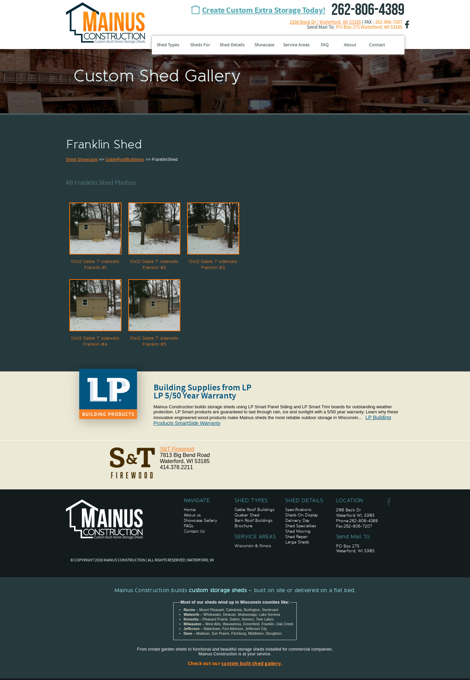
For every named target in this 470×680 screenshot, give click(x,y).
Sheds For (200, 45)
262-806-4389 (367, 10)
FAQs (188, 526)
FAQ (325, 45)
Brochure (243, 526)
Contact (377, 45)
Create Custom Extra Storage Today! (264, 11)
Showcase (264, 45)
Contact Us (194, 531)
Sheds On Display (301, 515)
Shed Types (168, 45)
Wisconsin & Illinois (252, 545)
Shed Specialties (300, 526)
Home (190, 509)
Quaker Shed (246, 515)
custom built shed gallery (251, 663)
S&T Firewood (177, 449)
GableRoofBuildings (124, 159)
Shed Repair (296, 536)
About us (192, 515)
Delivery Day (297, 520)
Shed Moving (298, 531)
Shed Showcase (82, 159)
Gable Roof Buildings (254, 509)
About (350, 45)
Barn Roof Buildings (253, 520)
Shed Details (232, 45)
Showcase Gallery (200, 520)
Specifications (298, 509)
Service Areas (296, 45)
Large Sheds (297, 542)
